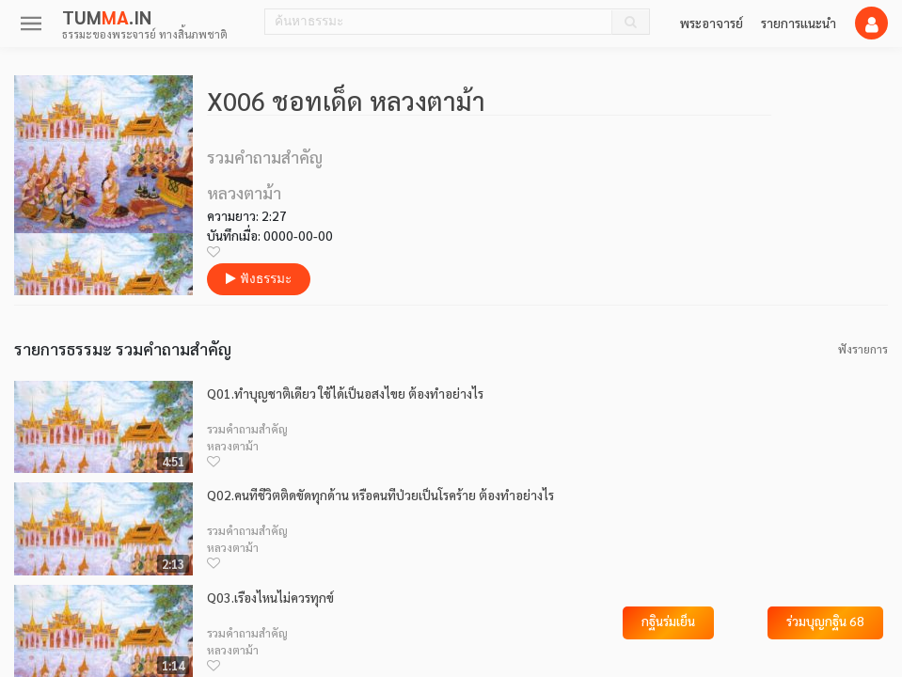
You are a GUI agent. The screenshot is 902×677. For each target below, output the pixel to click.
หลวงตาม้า (233, 445)
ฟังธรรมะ (259, 279)
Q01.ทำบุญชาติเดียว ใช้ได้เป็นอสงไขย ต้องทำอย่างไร (345, 393)
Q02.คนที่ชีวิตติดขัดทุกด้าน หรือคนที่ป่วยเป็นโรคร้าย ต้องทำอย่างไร (380, 495)
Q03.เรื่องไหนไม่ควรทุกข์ (270, 598)
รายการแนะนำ (798, 22)
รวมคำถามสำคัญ (247, 428)
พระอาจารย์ (711, 22)
